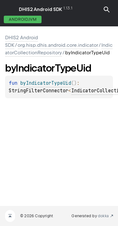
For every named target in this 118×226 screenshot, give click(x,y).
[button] (106, 9)
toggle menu (9, 9)
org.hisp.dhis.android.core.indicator (58, 45)
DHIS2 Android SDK (40, 9)
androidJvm (23, 19)
